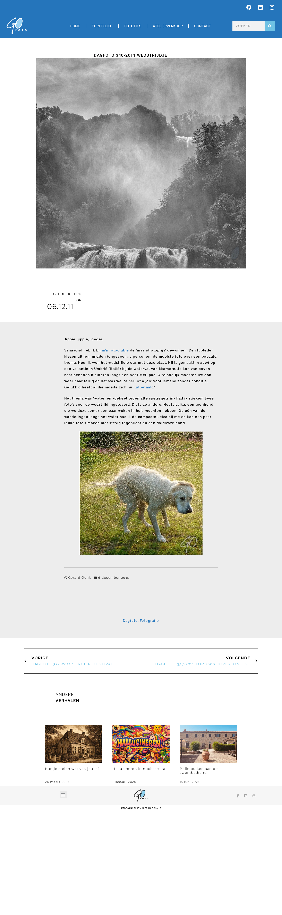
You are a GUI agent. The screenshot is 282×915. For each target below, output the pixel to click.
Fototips (132, 26)
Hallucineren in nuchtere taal (140, 873)
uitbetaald (144, 387)
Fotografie (149, 725)
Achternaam (92, 648)
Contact (202, 26)
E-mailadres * (93, 623)
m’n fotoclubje (115, 350)
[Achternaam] (141, 654)
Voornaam (91, 635)
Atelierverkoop (168, 26)
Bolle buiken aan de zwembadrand (199, 875)
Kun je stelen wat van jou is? (72, 873)
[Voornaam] (141, 641)
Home (75, 26)
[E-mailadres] (141, 628)
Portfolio (102, 26)
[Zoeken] (270, 26)
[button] (63, 899)
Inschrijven (141, 664)
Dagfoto (130, 725)
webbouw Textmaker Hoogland (141, 913)
